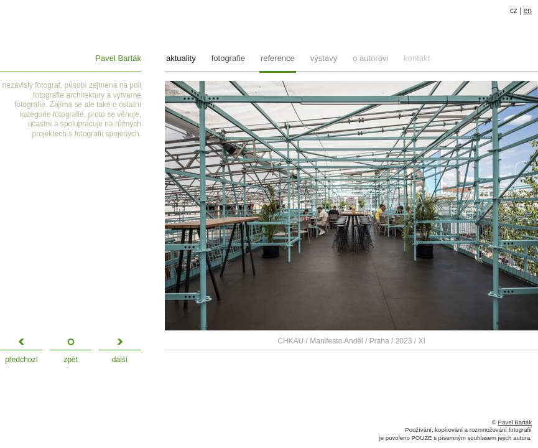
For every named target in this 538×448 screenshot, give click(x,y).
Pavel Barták (118, 58)
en (528, 10)
